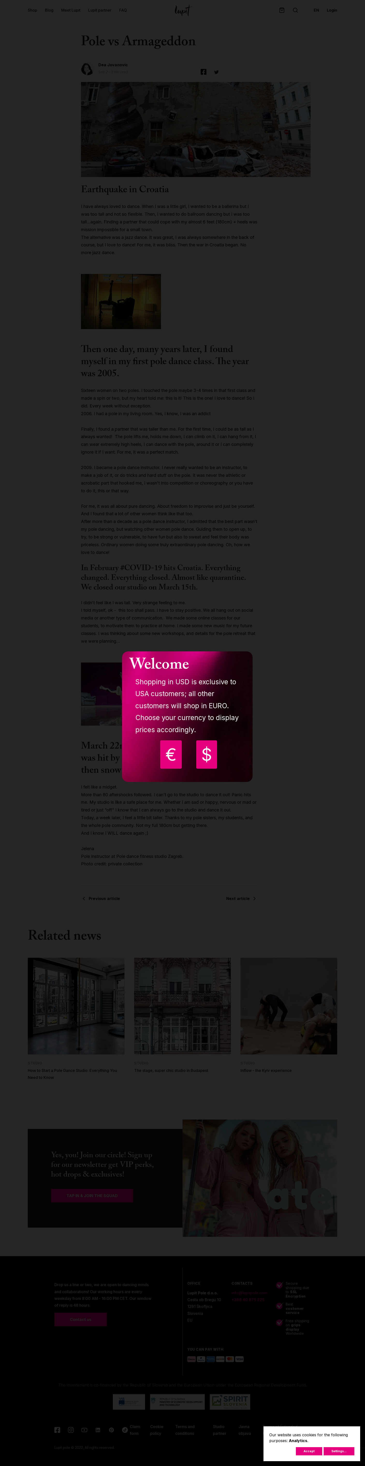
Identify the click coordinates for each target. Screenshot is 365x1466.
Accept (309, 1451)
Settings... (339, 1451)
